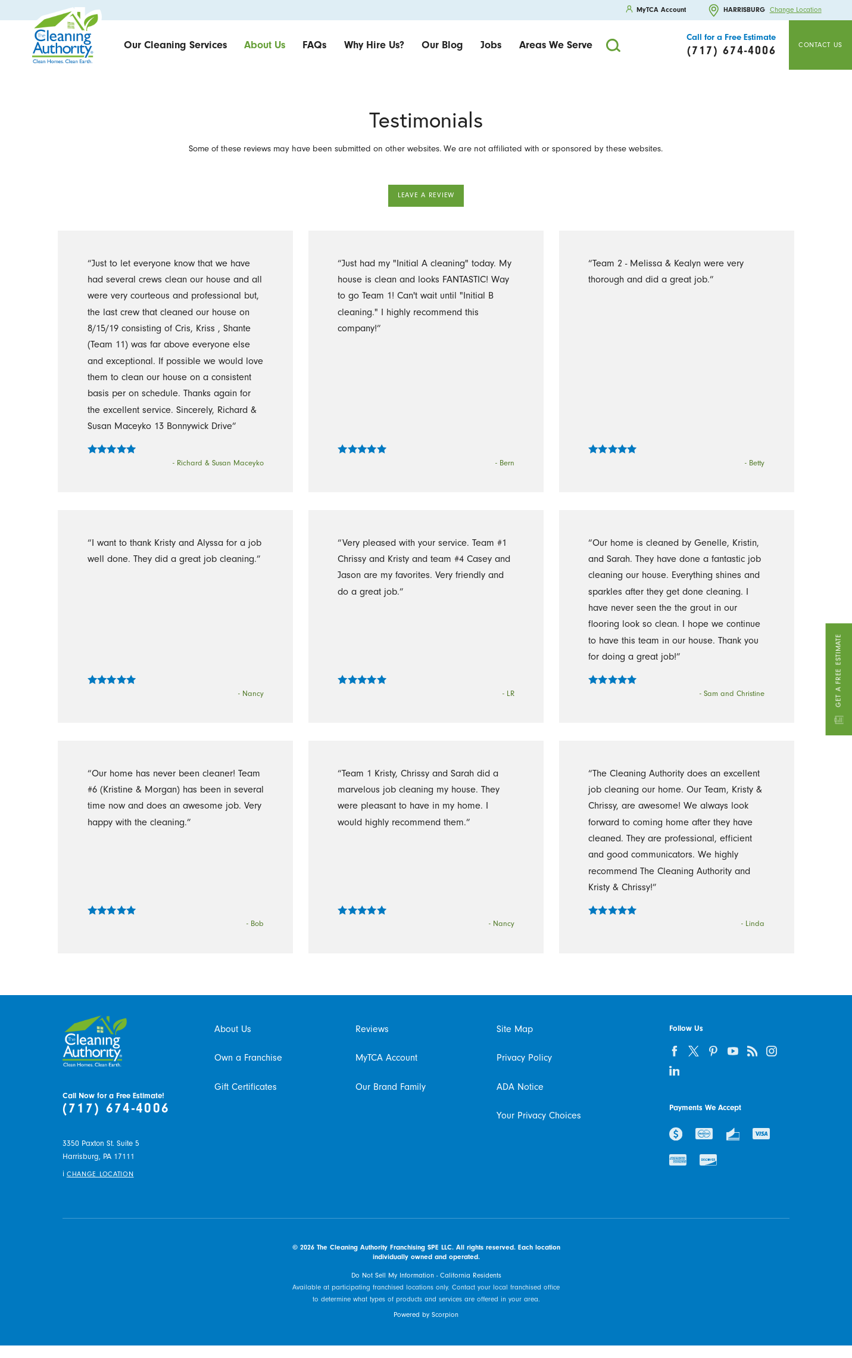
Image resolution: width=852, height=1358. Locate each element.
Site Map (515, 1029)
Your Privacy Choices (539, 1115)
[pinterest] (713, 1050)
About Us (264, 45)
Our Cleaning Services (175, 45)
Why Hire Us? (374, 45)
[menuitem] (175, 45)
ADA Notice (520, 1087)
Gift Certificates (245, 1087)
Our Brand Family (390, 1087)
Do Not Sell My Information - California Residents (426, 1275)
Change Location (796, 10)
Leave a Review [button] (426, 195)
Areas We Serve (555, 45)
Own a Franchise (248, 1057)
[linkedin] (674, 1070)
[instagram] (771, 1050)
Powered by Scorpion (426, 1314)
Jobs (490, 45)
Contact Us (820, 45)
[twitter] (693, 1050)
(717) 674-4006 (116, 1108)
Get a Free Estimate (839, 679)
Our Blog (442, 45)
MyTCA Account (386, 1057)
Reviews (372, 1029)
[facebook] (674, 1050)
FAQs (314, 45)
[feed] (752, 1050)
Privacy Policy (524, 1057)
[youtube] (732, 1050)
